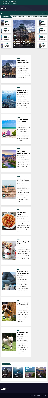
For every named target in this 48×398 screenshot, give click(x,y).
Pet (18, 300)
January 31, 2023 (19, 45)
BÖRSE (2, 3)
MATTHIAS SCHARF (28, 45)
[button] (42, 13)
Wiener (4, 8)
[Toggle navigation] (45, 13)
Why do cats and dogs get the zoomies (22, 334)
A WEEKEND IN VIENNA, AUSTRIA (22, 42)
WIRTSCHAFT (14, 3)
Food (18, 239)
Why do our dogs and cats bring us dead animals (22, 305)
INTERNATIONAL (8, 3)
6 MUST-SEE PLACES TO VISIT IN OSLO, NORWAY (23, 181)
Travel (7, 21)
